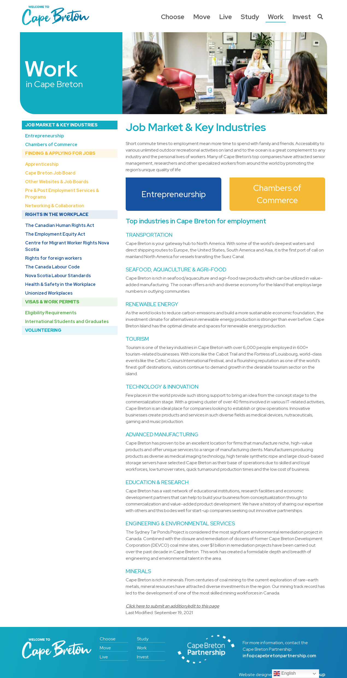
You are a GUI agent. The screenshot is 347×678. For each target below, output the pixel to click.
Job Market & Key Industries (61, 125)
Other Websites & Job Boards (57, 182)
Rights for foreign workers (53, 258)
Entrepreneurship (44, 136)
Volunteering (43, 330)
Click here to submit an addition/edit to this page (172, 606)
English (285, 673)
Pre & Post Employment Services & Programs (62, 194)
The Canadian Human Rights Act (59, 225)
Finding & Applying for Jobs (60, 153)
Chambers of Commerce (51, 144)
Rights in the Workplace (57, 214)
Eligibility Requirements (51, 313)
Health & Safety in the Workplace (60, 284)
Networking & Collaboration (54, 206)
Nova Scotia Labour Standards (58, 276)
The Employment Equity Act (55, 234)
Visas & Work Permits (52, 302)
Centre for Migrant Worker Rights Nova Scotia (67, 246)
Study (250, 17)
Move (201, 17)
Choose (172, 17)
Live (225, 17)
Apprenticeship (41, 164)
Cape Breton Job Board (50, 173)
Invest (301, 17)
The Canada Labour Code (52, 267)
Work (276, 17)
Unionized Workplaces (49, 293)
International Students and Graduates (67, 321)
